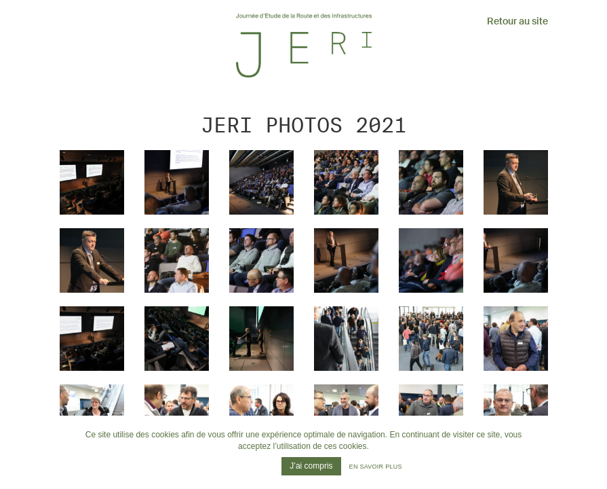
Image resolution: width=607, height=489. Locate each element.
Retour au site (517, 21)
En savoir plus (375, 466)
